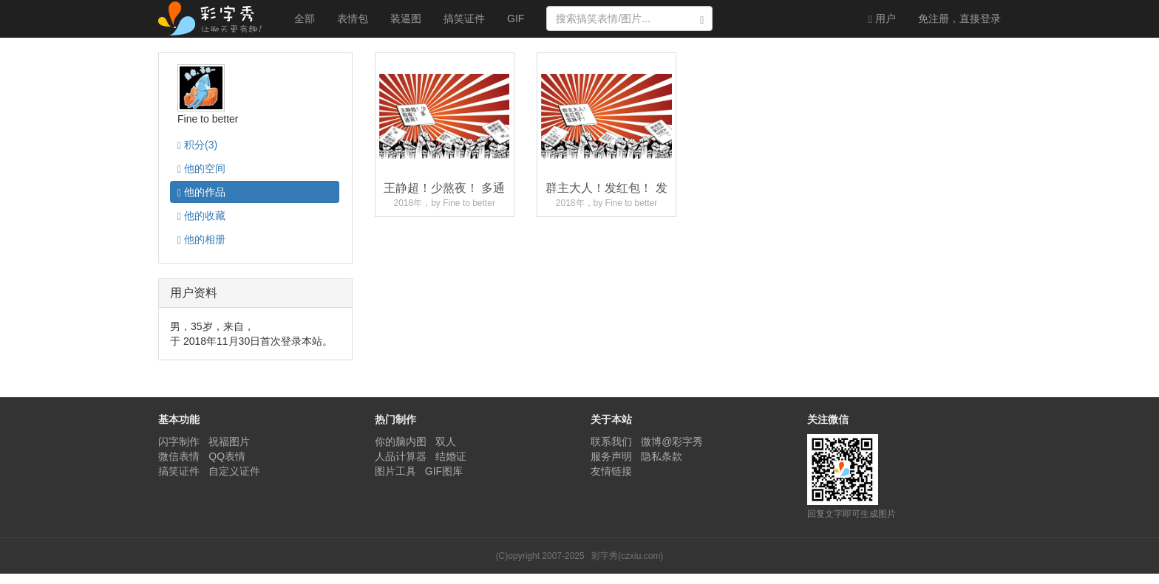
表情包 (352, 18)
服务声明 (611, 456)
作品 (201, 192)
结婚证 (450, 456)
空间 (201, 168)
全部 (304, 18)
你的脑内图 (400, 441)
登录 (959, 18)
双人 (445, 441)
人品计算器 (400, 456)
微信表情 (179, 456)
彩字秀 (215, 18)
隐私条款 (661, 456)
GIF (515, 18)
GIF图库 (444, 471)
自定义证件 (234, 471)
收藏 (201, 216)
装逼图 (405, 18)
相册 (201, 239)
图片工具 (395, 471)
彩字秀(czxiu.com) (627, 556)
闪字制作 (179, 441)
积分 (197, 145)
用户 (882, 19)
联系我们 (611, 441)
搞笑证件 (464, 18)
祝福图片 (229, 441)
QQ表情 (226, 456)
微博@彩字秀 (672, 441)
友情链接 (611, 471)
